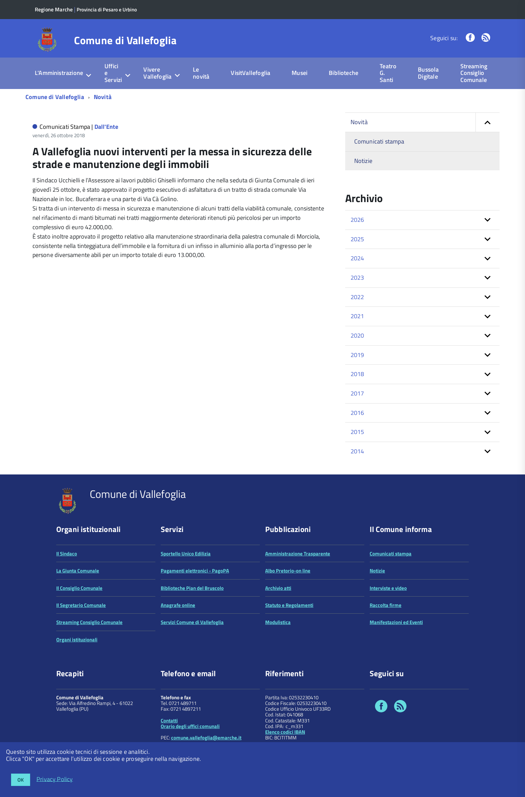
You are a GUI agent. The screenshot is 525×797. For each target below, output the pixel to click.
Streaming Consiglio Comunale (473, 73)
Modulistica (278, 622)
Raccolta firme (385, 605)
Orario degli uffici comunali (190, 726)
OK (20, 780)
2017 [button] (357, 393)
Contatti (169, 720)
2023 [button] (357, 277)
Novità (102, 96)
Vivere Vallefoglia (157, 73)
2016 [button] (357, 412)
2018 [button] (357, 373)
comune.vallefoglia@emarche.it (206, 737)
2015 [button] (357, 431)
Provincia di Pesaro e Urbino (107, 9)
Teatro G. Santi (388, 73)
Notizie (363, 160)
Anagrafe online (178, 605)
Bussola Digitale (428, 73)
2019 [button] (357, 354)
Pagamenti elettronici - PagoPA (195, 570)
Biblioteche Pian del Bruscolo (192, 588)
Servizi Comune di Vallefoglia (192, 622)
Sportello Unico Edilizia (186, 553)
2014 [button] (357, 451)
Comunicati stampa (379, 141)
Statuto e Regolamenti (289, 605)
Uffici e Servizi (113, 73)
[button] (487, 122)
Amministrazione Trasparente (297, 553)
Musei (299, 72)
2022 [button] (357, 296)
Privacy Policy (54, 778)
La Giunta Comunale (77, 570)
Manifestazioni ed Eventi (396, 622)
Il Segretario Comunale (81, 605)
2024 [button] (357, 258)
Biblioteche (343, 72)
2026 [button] (357, 219)
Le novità (201, 73)
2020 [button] (357, 335)
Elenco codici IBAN (285, 732)
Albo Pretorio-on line (287, 570)
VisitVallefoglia (250, 72)
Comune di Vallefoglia (125, 40)
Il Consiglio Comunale (79, 588)
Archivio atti (278, 588)
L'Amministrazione (59, 72)
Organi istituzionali (76, 639)
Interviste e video (388, 588)
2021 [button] (357, 316)
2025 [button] (357, 239)
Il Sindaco (66, 553)
